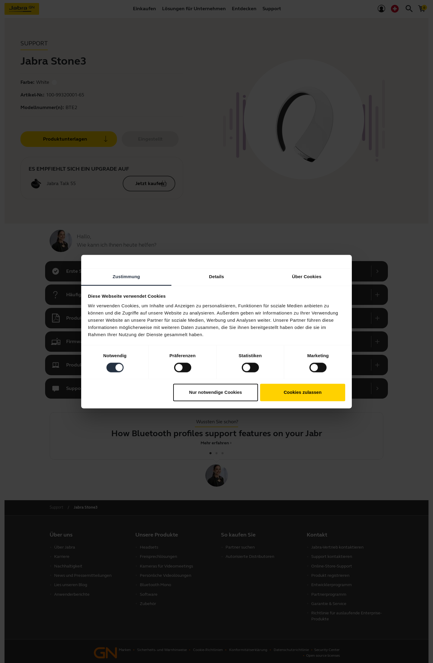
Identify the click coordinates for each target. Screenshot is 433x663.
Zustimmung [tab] (126, 276)
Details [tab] (216, 276)
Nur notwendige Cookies (215, 392)
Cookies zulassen (302, 392)
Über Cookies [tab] (306, 276)
